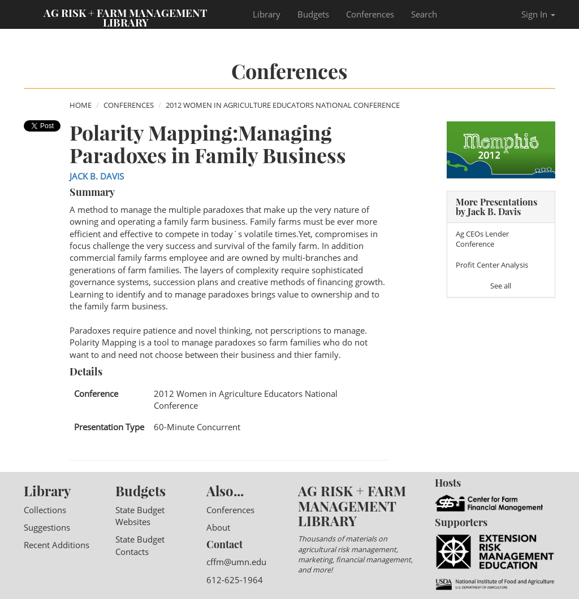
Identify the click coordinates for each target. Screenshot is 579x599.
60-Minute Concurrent (197, 426)
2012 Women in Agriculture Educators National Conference (283, 105)
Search (424, 14)
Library (266, 14)
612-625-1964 (234, 579)
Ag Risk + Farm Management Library (126, 17)
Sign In (538, 14)
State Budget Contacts (140, 545)
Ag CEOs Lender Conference (482, 239)
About (218, 527)
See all (500, 286)
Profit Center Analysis (492, 265)
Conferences (370, 14)
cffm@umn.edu (236, 561)
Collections (45, 509)
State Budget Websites (140, 515)
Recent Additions (56, 544)
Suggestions (47, 527)
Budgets (313, 14)
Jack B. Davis (97, 176)
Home (81, 105)
